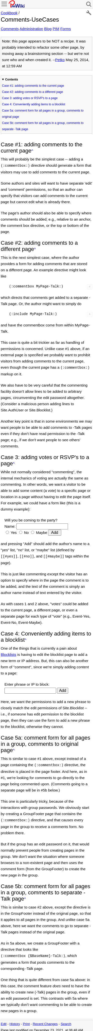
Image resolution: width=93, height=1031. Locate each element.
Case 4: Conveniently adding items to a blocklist (33, 104)
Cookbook (9, 13)
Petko (59, 60)
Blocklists (8, 653)
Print (26, 1021)
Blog (48, 29)
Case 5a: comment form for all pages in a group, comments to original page (43, 114)
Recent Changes (45, 1021)
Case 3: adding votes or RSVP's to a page (30, 98)
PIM (56, 29)
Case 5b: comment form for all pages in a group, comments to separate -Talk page (43, 126)
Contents (11, 79)
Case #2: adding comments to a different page (32, 92)
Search (66, 1021)
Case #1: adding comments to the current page (33, 85)
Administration (31, 29)
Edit (3, 1021)
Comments (10, 29)
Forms (65, 29)
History (14, 1021)
